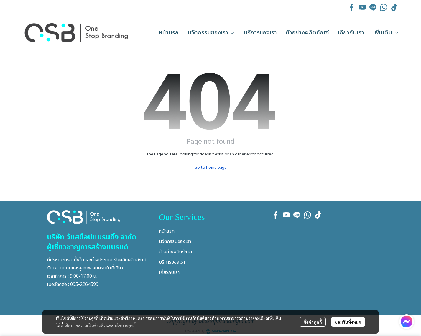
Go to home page (211, 167)
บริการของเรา (172, 262)
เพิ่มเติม (386, 32)
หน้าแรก (167, 231)
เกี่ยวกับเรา (169, 272)
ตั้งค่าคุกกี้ (312, 322)
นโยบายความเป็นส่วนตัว (85, 325)
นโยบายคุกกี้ (125, 325)
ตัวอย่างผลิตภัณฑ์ (175, 251)
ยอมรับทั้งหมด (348, 322)
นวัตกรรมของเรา (175, 241)
